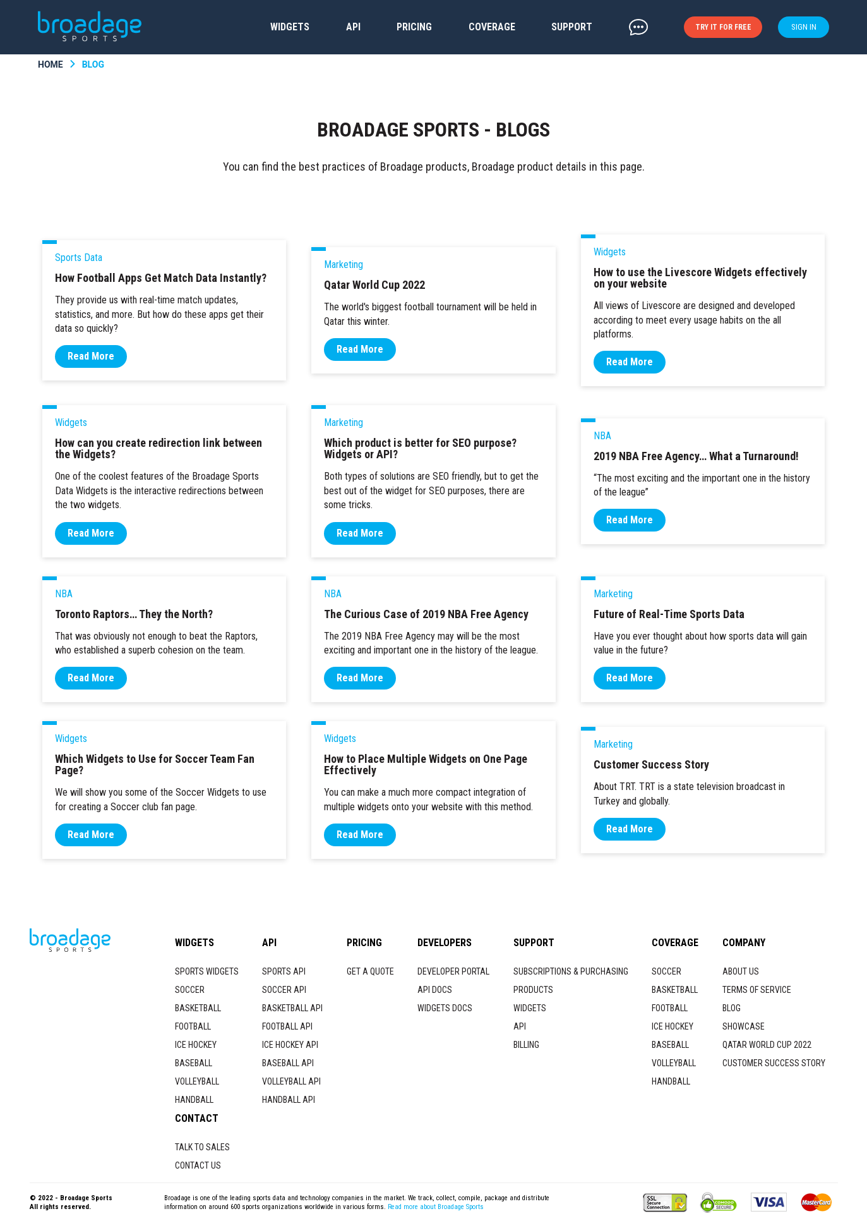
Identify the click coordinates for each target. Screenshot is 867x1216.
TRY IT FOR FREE (723, 27)
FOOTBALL (193, 1026)
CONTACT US (198, 1165)
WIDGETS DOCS (444, 1008)
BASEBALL (193, 1063)
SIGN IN (803, 27)
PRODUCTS (533, 990)
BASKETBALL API (292, 1008)
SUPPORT (571, 27)
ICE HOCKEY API (290, 1045)
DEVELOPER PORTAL (453, 971)
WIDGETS (289, 27)
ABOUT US (740, 971)
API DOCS (434, 990)
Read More (91, 356)
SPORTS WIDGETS (207, 971)
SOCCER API (284, 990)
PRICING (414, 27)
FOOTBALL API (287, 1026)
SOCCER (190, 990)
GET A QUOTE (370, 971)
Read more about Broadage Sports (436, 1207)
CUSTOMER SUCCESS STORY (773, 1063)
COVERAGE (492, 27)
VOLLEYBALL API (291, 1081)
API (353, 27)
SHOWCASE (743, 1026)
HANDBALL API (288, 1100)
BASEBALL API (288, 1063)
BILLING (526, 1045)
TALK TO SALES (202, 1147)
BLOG (93, 64)
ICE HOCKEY (196, 1045)
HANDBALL (194, 1100)
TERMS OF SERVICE (756, 990)
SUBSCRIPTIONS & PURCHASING (570, 971)
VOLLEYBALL (197, 1081)
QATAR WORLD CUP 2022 (766, 1045)
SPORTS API (284, 971)
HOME (50, 64)
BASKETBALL (198, 1008)
